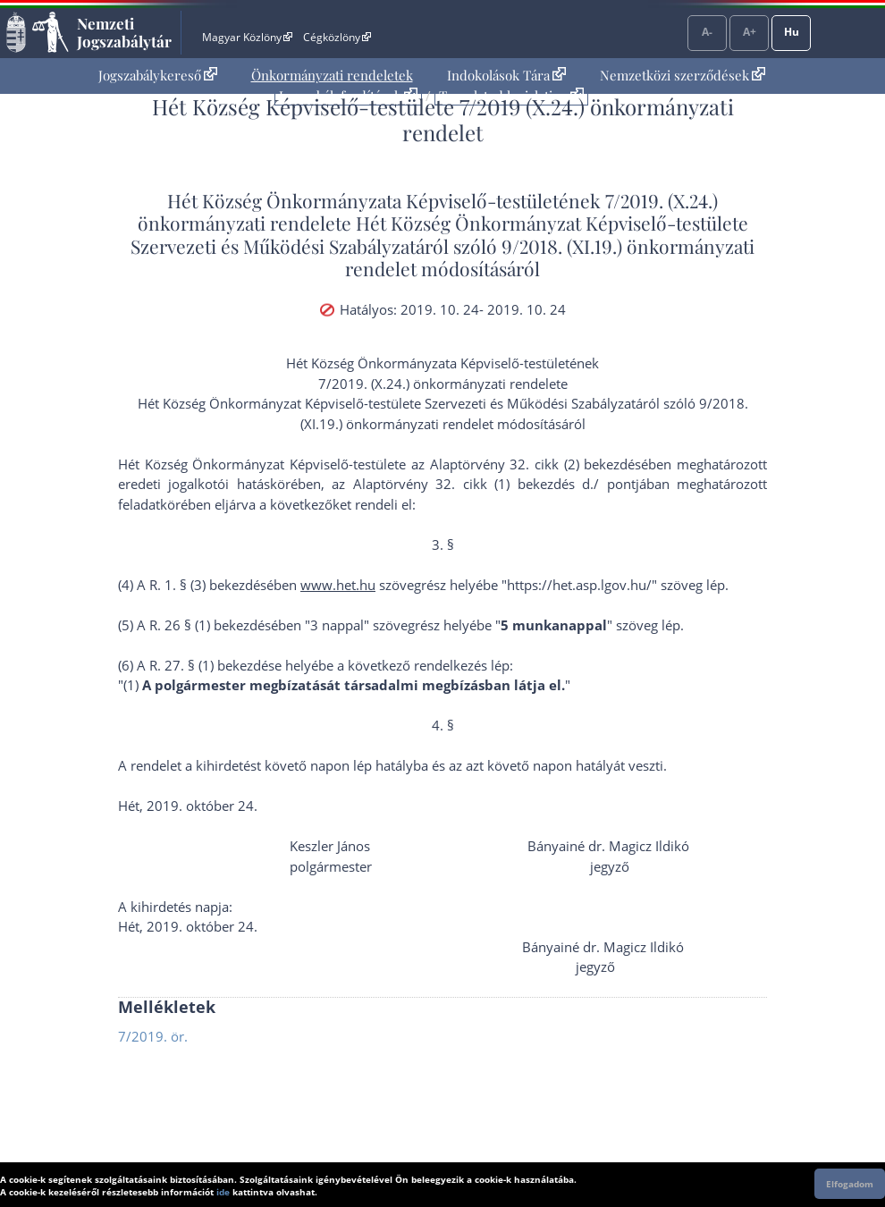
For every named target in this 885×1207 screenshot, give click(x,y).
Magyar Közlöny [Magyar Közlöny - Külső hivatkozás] (247, 37)
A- (707, 31)
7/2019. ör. (153, 1036)
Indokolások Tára (506, 75)
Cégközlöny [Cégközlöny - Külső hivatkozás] (337, 37)
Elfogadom (849, 1183)
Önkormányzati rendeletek (332, 75)
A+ (749, 31)
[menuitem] (158, 75)
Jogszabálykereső (157, 75)
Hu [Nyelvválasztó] (791, 31)
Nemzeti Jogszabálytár (124, 32)
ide (223, 1192)
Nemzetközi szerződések (682, 75)
